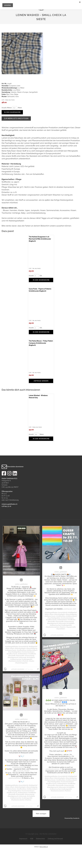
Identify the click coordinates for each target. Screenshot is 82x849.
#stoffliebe (32, 654)
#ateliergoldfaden (11, 646)
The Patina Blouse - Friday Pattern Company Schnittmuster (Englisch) (41, 343)
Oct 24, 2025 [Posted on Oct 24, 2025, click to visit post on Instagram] (68, 635)
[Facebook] (4, 474)
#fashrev (25, 661)
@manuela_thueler (22, 771)
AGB (31, 839)
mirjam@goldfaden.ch (9, 504)
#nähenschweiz (10, 650)
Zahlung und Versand (55, 839)
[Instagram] (9, 474)
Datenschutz (40, 839)
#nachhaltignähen (14, 652)
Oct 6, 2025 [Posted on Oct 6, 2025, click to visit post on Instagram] (68, 797)
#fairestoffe (20, 655)
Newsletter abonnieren (12, 466)
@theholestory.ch (18, 767)
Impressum (23, 839)
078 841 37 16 (6, 506)
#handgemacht (13, 657)
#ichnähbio (31, 657)
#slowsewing (29, 655)
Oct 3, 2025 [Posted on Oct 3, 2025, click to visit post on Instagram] (29, 806)
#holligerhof (33, 646)
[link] (21, 580)
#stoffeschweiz (12, 654)
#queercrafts (71, 627)
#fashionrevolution (15, 661)
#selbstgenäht (27, 659)
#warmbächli (23, 646)
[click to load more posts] (41, 813)
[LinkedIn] (15, 474)
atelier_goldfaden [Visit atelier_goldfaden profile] (21, 584)
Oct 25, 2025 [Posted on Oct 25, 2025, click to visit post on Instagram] (29, 669)
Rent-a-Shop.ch (44, 846)
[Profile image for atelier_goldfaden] (5, 669)
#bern (12, 648)
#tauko (31, 661)
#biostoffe (12, 655)
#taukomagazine (21, 663)
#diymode (22, 657)
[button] (60, 664)
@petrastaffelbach (14, 778)
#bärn (7, 648)
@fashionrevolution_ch (53, 769)
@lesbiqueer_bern (69, 609)
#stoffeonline (21, 650)
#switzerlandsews (27, 652)
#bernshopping (31, 648)
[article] (21, 598)
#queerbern (60, 629)
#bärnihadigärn (20, 648)
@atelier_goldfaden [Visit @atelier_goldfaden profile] (17, 669)
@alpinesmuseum (22, 727)
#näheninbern (23, 654)
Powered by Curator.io (72, 818)
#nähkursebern (32, 650)
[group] (38, 669)
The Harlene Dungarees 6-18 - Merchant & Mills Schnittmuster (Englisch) (40, 239)
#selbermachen (15, 659)
